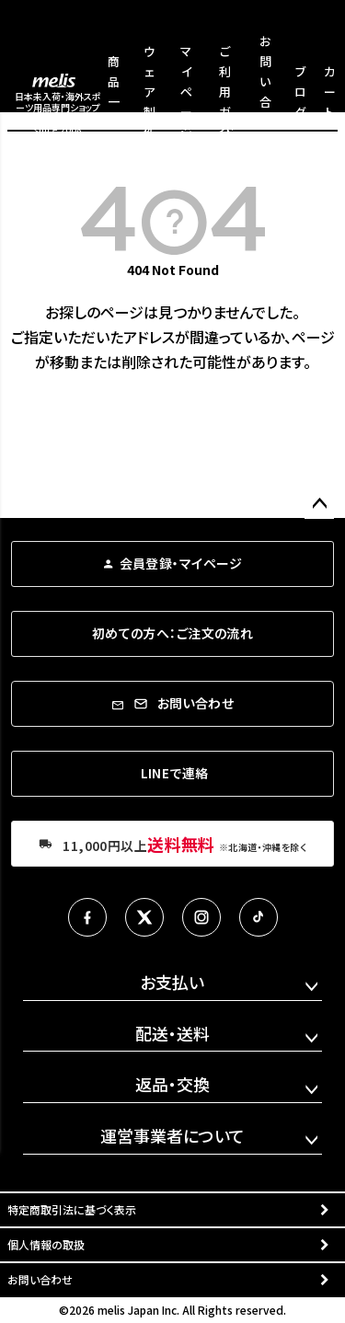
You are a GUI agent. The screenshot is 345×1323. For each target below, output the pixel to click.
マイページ (186, 91)
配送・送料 (172, 1033)
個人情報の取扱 (46, 1244)
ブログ (300, 92)
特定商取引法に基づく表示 (71, 1209)
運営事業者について (172, 1135)
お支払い (172, 982)
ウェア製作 (149, 91)
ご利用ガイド (225, 91)
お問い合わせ (40, 1279)
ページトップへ (319, 504)
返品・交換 (172, 1084)
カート (330, 92)
